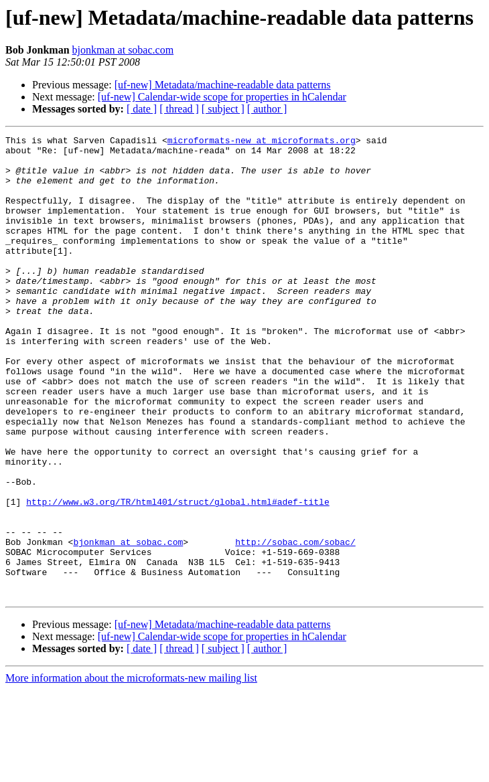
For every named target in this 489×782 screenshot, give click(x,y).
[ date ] (142, 108)
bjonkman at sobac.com (123, 50)
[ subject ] (223, 108)
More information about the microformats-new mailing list (131, 770)
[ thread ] (179, 108)
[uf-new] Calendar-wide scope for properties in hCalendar (222, 96)
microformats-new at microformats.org (261, 142)
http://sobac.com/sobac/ (295, 624)
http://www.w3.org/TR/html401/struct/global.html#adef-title (177, 576)
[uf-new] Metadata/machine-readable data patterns (223, 84)
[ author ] (267, 108)
